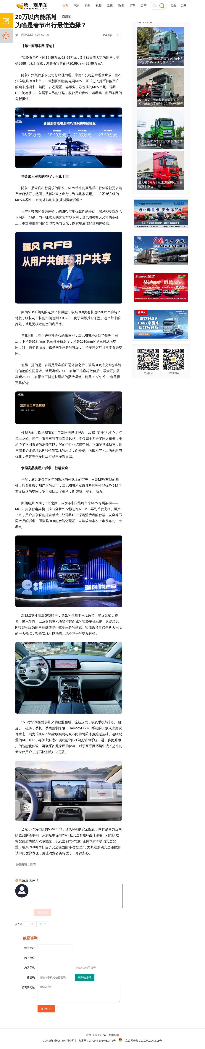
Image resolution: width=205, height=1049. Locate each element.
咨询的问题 (28, 987)
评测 (76, 5)
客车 (144, 5)
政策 (110, 5)
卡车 (132, 5)
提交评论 (42, 912)
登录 (173, 5)
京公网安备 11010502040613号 (143, 1040)
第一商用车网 (111, 1035)
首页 (65, 5)
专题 (87, 5)
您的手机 (29, 967)
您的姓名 (29, 947)
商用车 (66, 16)
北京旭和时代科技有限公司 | (59, 1040)
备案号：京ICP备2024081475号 (97, 1040)
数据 (121, 5)
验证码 (31, 977)
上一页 (30, 924)
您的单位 (29, 957)
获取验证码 (84, 977)
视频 (99, 5)
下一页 (42, 924)
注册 (183, 5)
